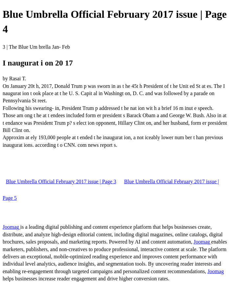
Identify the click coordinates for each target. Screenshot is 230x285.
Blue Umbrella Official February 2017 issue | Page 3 (61, 181)
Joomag (11, 227)
